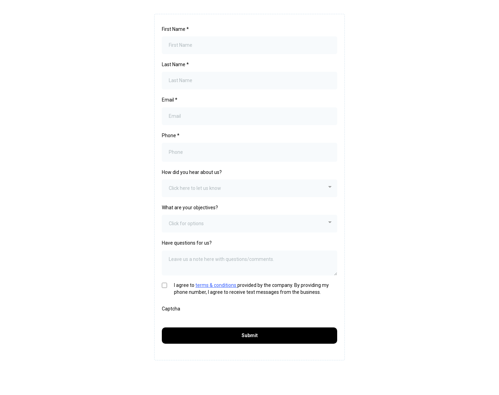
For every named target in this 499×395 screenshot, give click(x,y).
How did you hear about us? (192, 172)
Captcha (171, 308)
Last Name (175, 64)
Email (169, 100)
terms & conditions (216, 285)
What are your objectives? (190, 207)
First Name (175, 29)
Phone (171, 135)
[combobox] (249, 188)
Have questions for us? (187, 243)
